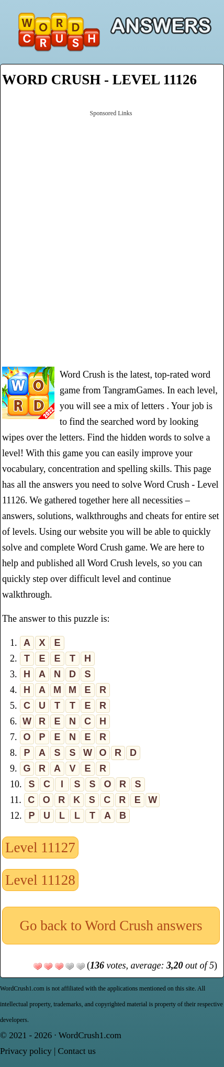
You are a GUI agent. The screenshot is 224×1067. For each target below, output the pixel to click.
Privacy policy (26, 1051)
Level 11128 (40, 880)
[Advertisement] (112, 237)
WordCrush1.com (90, 1035)
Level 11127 (40, 847)
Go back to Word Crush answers (110, 925)
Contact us (77, 1051)
